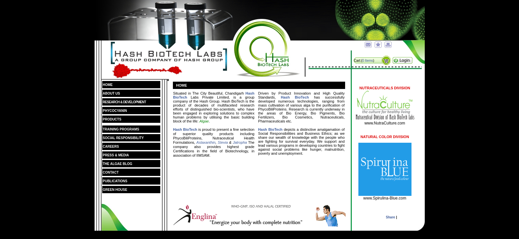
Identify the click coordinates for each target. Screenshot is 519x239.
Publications (115, 181)
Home (108, 85)
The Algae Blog (122, 164)
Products (112, 119)
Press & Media (116, 155)
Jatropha (240, 142)
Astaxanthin (205, 142)
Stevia (223, 142)
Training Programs (125, 129)
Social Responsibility (123, 138)
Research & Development (124, 102)
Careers (111, 146)
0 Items (367, 60)
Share (390, 217)
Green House (115, 190)
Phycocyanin (115, 111)
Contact (111, 172)
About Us (111, 93)
